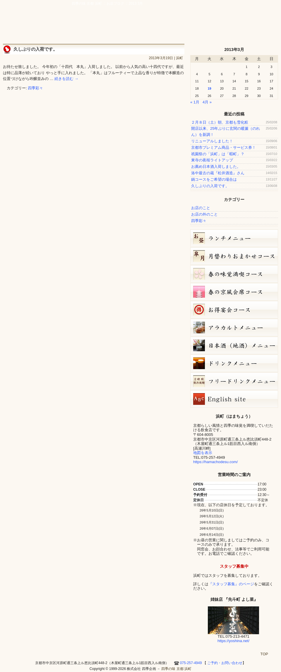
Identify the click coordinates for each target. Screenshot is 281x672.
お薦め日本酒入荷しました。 (216, 166)
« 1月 (194, 102)
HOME (270, 27)
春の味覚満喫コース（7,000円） (234, 274)
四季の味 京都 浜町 (30, 20)
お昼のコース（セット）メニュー (234, 238)
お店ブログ (230, 27)
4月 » (207, 102)
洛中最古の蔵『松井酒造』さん (217, 173)
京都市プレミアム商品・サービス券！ (223, 147)
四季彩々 (35, 88)
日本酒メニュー (234, 345)
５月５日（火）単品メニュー (234, 327)
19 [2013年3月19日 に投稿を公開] (209, 88)
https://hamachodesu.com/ (215, 462)
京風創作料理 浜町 (118, 27)
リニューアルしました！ (212, 141)
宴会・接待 (150, 27)
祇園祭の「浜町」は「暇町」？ (217, 154)
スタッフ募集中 (234, 566)
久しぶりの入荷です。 (35, 49)
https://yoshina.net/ (233, 641)
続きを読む (66, 78)
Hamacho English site (254, 27)
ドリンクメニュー (234, 363)
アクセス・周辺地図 (177, 27)
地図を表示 (202, 453)
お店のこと (200, 208)
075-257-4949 (191, 663)
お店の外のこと (204, 214)
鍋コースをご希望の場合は (214, 179)
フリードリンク (234, 381)
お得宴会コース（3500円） (234, 309)
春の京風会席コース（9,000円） (234, 292)
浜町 (179, 58)
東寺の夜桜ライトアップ (212, 160)
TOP (264, 654)
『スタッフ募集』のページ (231, 584)
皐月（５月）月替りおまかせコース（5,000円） (234, 256)
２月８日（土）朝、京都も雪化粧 (219, 122)
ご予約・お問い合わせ (250, 13)
